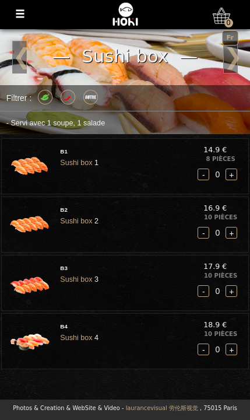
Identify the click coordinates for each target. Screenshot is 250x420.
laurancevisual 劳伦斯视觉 (162, 408)
